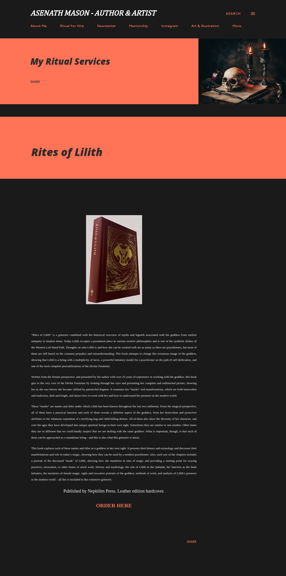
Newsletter (106, 26)
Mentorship (138, 26)
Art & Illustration (205, 26)
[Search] (233, 13)
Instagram (169, 26)
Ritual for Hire (72, 26)
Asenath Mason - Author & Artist (93, 13)
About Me (38, 26)
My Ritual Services (70, 61)
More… (238, 26)
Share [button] (35, 81)
